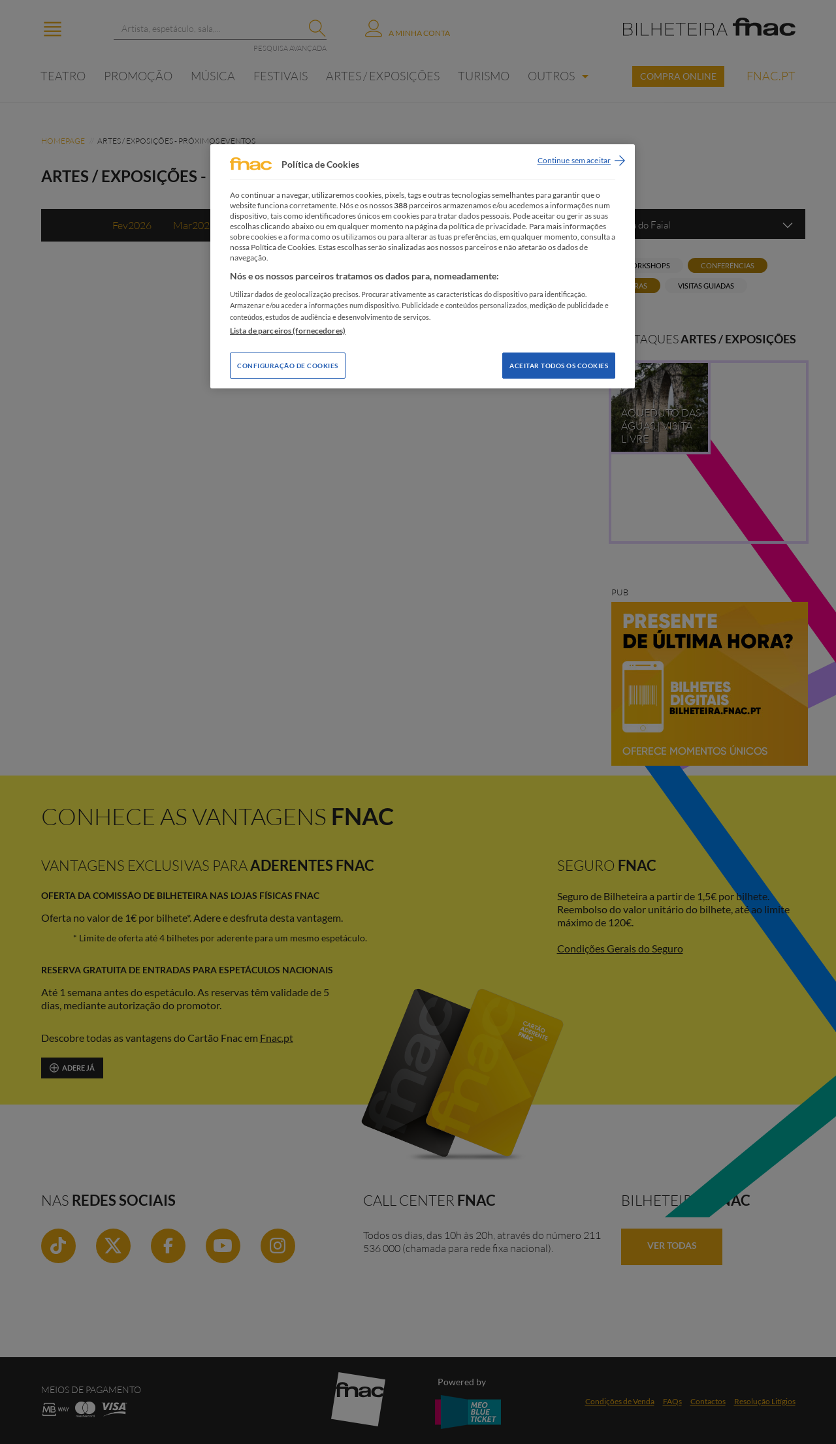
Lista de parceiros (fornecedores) (288, 331)
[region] (422, 266)
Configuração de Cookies (287, 365)
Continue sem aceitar (574, 160)
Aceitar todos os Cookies (558, 365)
